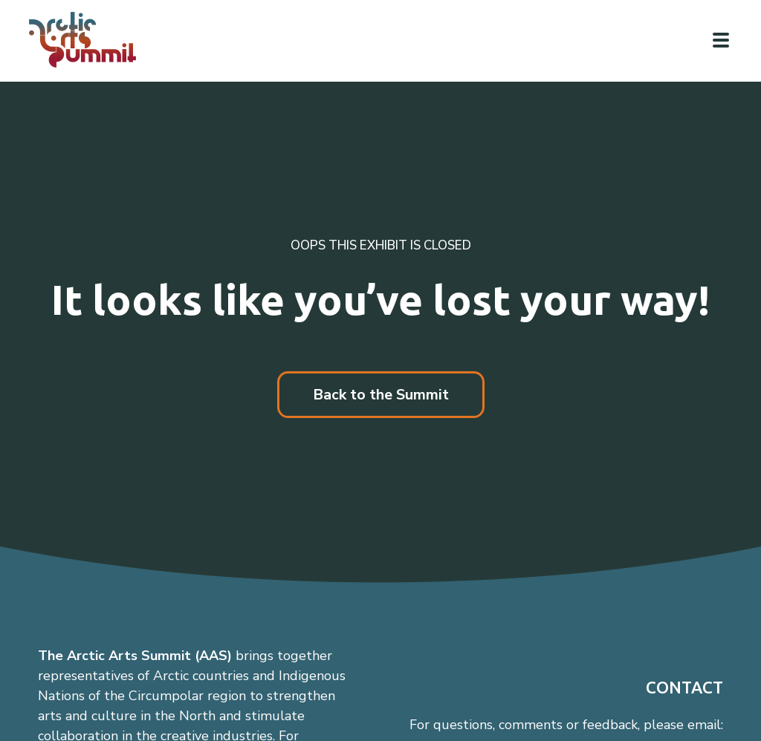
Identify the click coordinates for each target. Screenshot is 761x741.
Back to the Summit (381, 395)
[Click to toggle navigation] (720, 40)
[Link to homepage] (89, 39)
